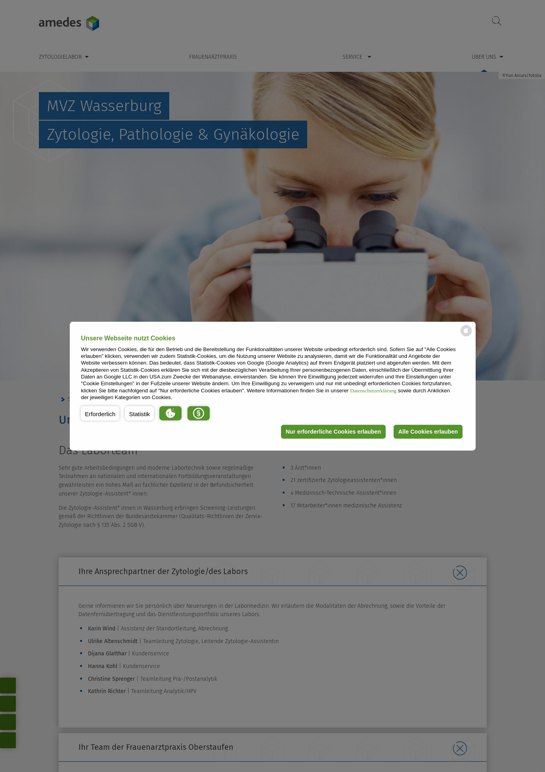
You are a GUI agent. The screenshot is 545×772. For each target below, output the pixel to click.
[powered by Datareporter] (466, 336)
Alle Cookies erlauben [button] (428, 431)
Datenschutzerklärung (373, 390)
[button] (100, 413)
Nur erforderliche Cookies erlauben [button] (333, 431)
